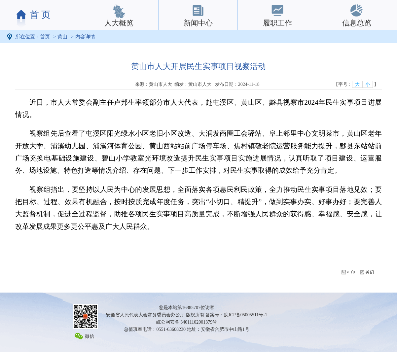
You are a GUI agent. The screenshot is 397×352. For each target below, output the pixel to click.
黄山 (62, 36)
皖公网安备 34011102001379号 (186, 322)
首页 (45, 36)
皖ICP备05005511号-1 (245, 314)
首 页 (40, 15)
